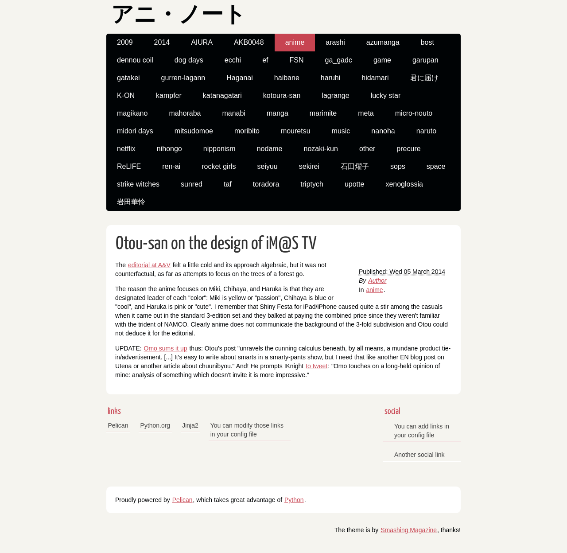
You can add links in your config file (421, 431)
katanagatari (222, 95)
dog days (189, 60)
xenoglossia (404, 184)
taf (228, 184)
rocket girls (219, 166)
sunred (191, 184)
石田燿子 (355, 166)
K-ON (126, 95)
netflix (126, 148)
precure (408, 148)
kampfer (169, 95)
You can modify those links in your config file (247, 430)
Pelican (118, 425)
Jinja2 (190, 425)
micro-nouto (413, 113)
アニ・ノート (178, 15)
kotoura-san (282, 95)
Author (377, 280)
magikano (132, 113)
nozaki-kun (321, 148)
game (382, 60)
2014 (162, 42)
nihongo (169, 148)
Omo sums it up (165, 348)
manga (277, 113)
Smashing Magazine (409, 530)
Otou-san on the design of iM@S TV (216, 244)
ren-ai (171, 166)
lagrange (335, 95)
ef (265, 60)
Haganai (239, 78)
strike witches (138, 184)
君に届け (424, 78)
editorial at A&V (149, 265)
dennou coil (135, 60)
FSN (296, 60)
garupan (425, 60)
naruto (426, 131)
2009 (125, 42)
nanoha (383, 131)
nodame (270, 148)
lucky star (386, 95)
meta (366, 113)
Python (294, 499)
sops (397, 166)
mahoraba (185, 113)
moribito (247, 131)
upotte (354, 184)
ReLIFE (129, 166)
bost (427, 42)
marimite (323, 113)
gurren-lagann (183, 78)
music (341, 131)
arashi (335, 42)
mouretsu (296, 131)
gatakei (128, 78)
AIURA (202, 42)
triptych (311, 184)
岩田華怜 (131, 202)
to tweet (316, 366)
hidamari (374, 78)
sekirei (309, 166)
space (436, 166)
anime (295, 42)
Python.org (155, 425)
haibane (286, 78)
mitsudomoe (194, 131)
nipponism (219, 148)
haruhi (330, 78)
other (367, 148)
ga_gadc (338, 60)
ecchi (233, 60)
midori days (135, 131)
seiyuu (267, 166)
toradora (266, 184)
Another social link (419, 454)
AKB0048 (249, 42)
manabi (233, 113)
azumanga (383, 42)
